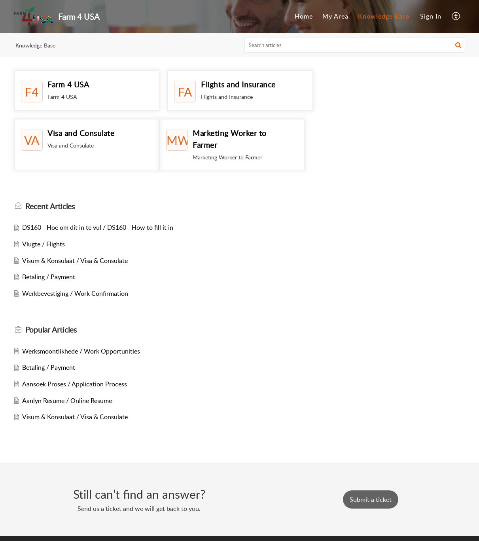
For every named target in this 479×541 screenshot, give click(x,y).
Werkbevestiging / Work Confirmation (75, 293)
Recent (50, 206)
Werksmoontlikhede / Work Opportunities (81, 351)
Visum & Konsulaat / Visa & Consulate (75, 260)
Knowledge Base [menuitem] (383, 16)
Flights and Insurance (238, 84)
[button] (458, 45)
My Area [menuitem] (335, 16)
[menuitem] (304, 17)
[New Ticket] (370, 499)
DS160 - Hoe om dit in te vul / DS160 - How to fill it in (97, 227)
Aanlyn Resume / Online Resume (67, 400)
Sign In (430, 16)
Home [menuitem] (304, 16)
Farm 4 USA (68, 84)
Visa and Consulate (387, 84)
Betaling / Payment (48, 276)
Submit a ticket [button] (371, 499)
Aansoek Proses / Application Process (74, 384)
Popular (51, 330)
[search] (354, 45)
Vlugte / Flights (43, 244)
